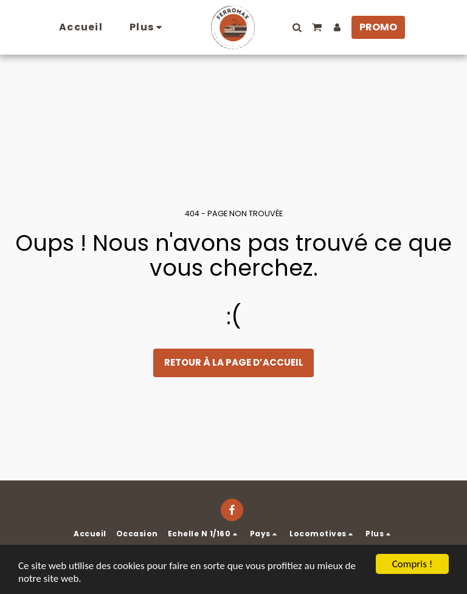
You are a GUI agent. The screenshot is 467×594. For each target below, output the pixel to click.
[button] (297, 27)
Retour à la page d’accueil (233, 362)
